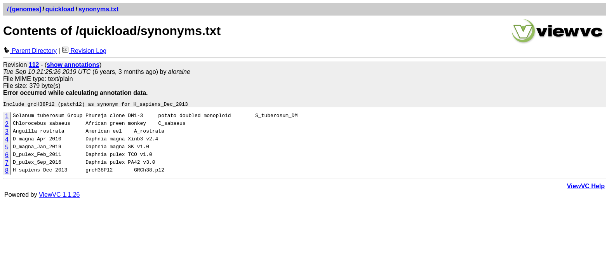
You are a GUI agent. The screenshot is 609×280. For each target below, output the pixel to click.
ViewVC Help (586, 187)
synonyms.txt (98, 9)
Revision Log (84, 50)
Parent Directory (30, 50)
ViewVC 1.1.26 (59, 195)
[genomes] (25, 9)
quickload (60, 9)
